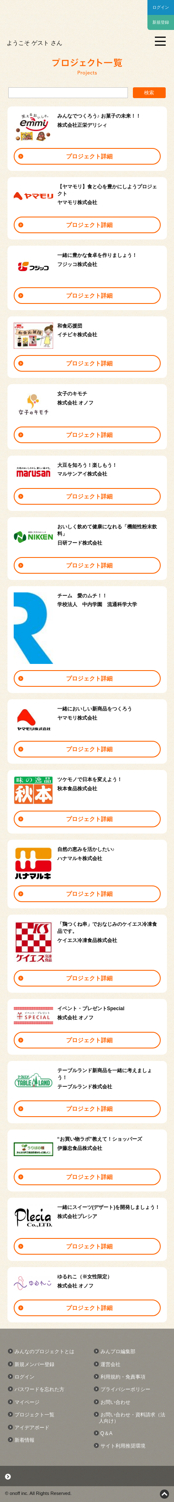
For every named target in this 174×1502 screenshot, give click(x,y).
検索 (149, 93)
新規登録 (160, 22)
